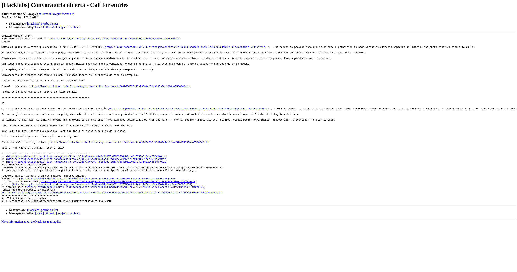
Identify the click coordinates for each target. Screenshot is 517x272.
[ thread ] (49, 27)
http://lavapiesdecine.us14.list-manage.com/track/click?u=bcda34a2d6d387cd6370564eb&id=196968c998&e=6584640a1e (110, 96)
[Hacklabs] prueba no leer (42, 23)
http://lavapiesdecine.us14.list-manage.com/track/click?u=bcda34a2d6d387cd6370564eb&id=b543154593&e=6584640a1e (128, 164)
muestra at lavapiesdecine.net (56, 13)
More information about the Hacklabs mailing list (31, 255)
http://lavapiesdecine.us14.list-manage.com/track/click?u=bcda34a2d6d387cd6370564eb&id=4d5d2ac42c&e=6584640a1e (188, 123)
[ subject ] (62, 27)
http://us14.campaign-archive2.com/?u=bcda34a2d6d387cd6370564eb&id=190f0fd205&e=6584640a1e (114, 39)
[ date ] (39, 27)
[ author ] (74, 27)
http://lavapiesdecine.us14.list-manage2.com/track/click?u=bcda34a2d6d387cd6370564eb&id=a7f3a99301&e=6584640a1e (185, 49)
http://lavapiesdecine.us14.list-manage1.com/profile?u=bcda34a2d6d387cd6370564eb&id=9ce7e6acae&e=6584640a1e (97, 207)
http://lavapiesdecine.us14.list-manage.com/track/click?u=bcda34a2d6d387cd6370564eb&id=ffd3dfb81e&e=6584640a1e (86, 184)
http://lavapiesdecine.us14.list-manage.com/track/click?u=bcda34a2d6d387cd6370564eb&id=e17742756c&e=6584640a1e (86, 187)
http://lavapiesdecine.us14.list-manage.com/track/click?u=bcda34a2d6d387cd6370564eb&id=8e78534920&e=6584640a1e (86, 180)
